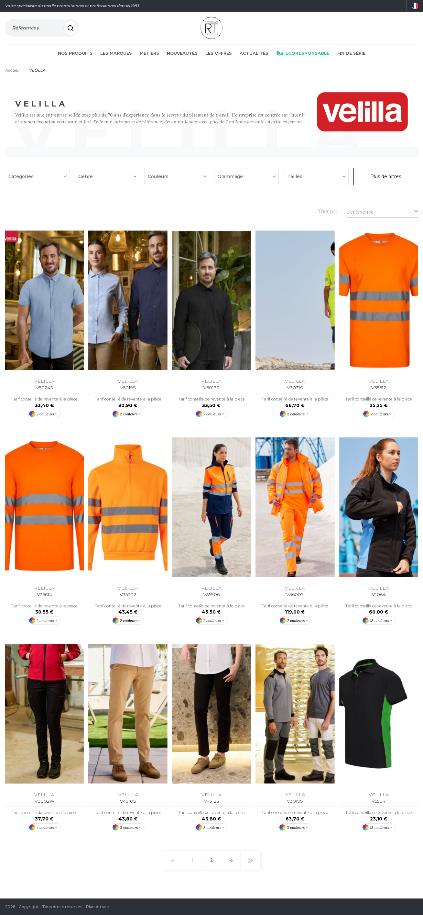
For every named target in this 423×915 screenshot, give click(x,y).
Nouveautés (182, 55)
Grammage (231, 179)
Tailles (295, 179)
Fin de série (351, 55)
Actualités (254, 55)
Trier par (327, 214)
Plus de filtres (385, 179)
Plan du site (97, 906)
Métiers (149, 55)
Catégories (21, 179)
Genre (86, 179)
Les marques (116, 55)
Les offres (218, 55)
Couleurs (159, 179)
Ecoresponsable (303, 55)
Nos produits (75, 55)
